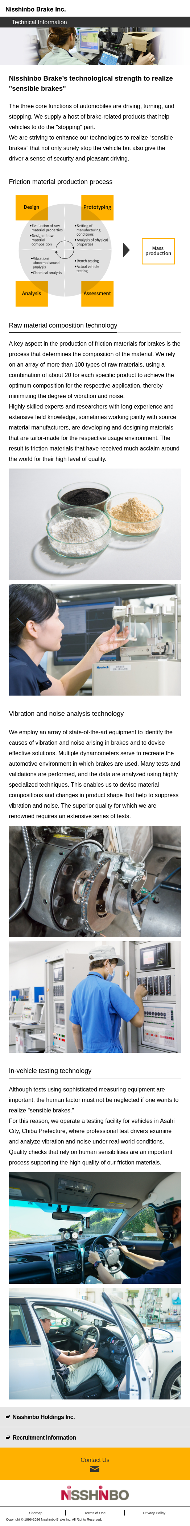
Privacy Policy (154, 1513)
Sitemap (35, 1513)
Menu (181, 8)
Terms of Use (95, 1513)
